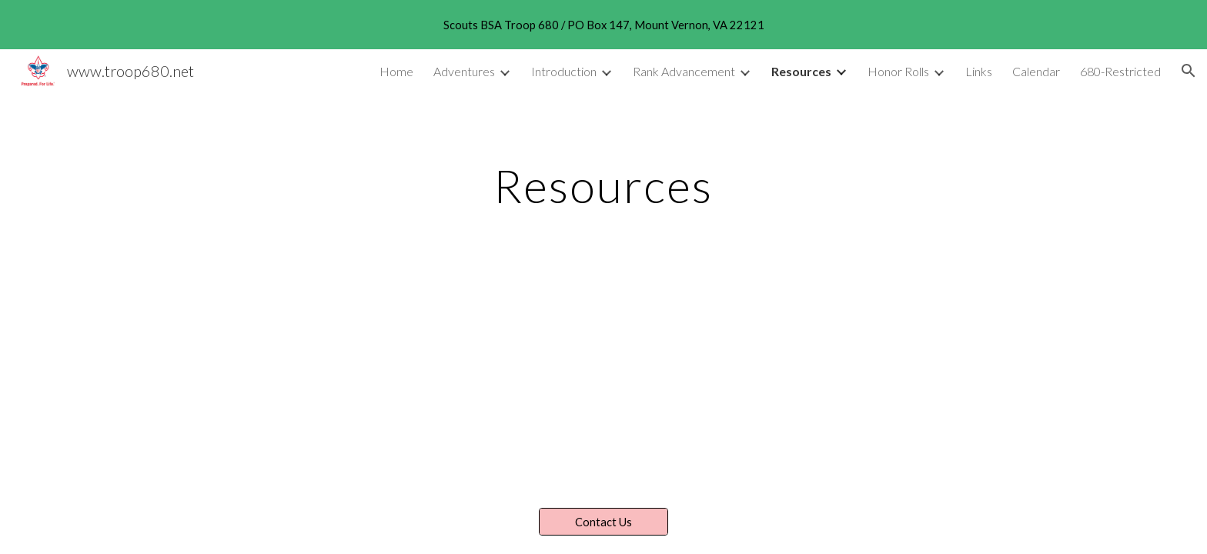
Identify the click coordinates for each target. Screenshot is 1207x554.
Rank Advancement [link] (684, 71)
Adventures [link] (464, 71)
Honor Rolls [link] (898, 71)
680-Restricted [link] (1120, 71)
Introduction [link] (564, 71)
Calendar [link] (1036, 71)
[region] (603, 24)
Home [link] (396, 71)
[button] (1188, 70)
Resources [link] (801, 71)
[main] (603, 185)
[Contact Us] (603, 521)
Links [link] (978, 71)
